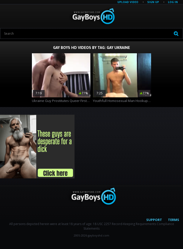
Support (154, 219)
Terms (173, 219)
